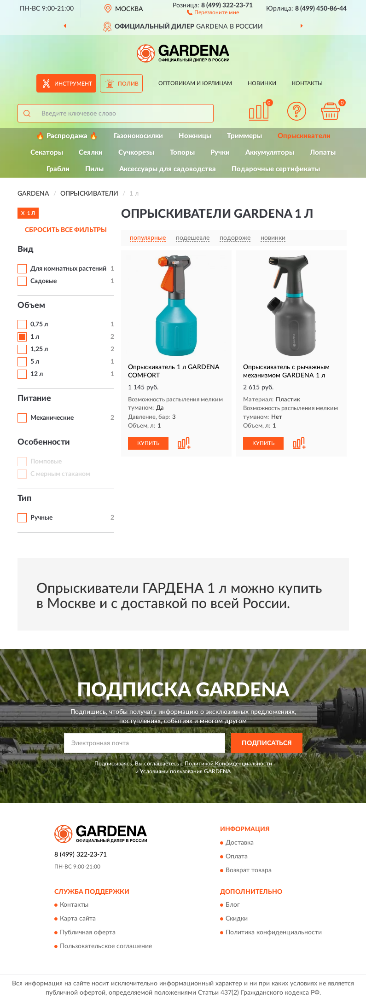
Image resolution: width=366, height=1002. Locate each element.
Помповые (46, 461)
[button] (213, 12)
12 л (36, 374)
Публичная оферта (88, 933)
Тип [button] (24, 498)
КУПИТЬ (148, 443)
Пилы (94, 169)
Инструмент (73, 84)
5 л (34, 362)
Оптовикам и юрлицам (195, 83)
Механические (52, 418)
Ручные (41, 518)
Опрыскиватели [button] (304, 136)
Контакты (307, 83)
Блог (233, 905)
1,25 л (39, 349)
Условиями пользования (171, 771)
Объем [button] (31, 305)
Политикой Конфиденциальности (228, 763)
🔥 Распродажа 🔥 (67, 136)
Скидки (237, 919)
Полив (128, 84)
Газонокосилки (138, 136)
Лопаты (323, 152)
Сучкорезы (136, 152)
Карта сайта (78, 919)
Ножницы (195, 136)
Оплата (237, 856)
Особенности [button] (43, 442)
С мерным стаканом (60, 474)
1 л (34, 337)
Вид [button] (25, 249)
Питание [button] (34, 398)
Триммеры (244, 136)
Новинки (262, 83)
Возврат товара (249, 870)
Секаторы (46, 152)
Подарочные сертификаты (276, 169)
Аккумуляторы (269, 152)
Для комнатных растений (68, 269)
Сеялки (91, 152)
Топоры (182, 152)
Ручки (220, 152)
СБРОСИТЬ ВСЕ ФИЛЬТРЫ (66, 230)
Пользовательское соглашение (106, 947)
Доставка (240, 843)
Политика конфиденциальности (274, 933)
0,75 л (39, 324)
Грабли (58, 169)
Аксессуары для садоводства (167, 169)
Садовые (43, 281)
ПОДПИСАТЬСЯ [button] (267, 743)
